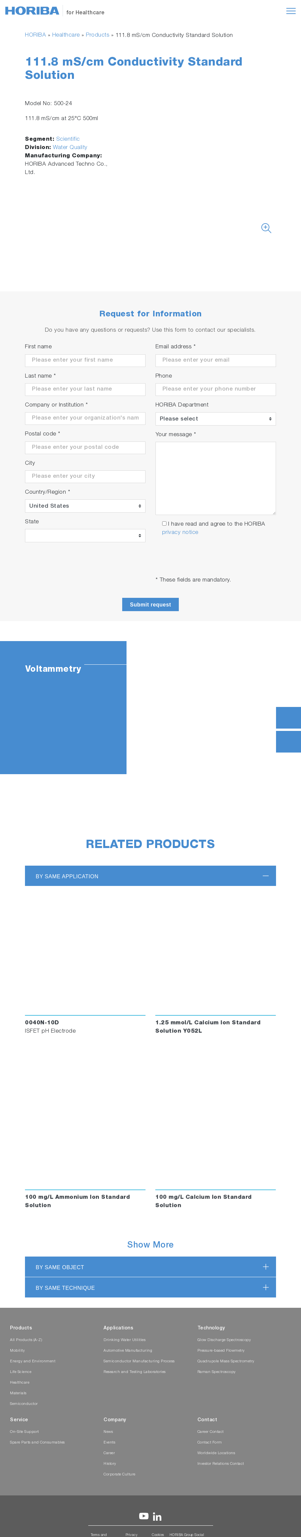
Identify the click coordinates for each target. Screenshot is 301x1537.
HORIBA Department (182, 405)
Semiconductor (24, 1404)
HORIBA (35, 35)
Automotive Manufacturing (128, 1351)
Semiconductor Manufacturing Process (139, 1361)
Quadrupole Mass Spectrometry (225, 1361)
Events (109, 1443)
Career (109, 1453)
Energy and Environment (32, 1361)
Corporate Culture (120, 1474)
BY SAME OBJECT (60, 1267)
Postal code (43, 434)
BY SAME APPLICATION (67, 876)
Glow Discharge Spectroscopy (224, 1340)
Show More (150, 1246)
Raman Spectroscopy (216, 1372)
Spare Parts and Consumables (37, 1443)
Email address (175, 347)
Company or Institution (56, 405)
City (30, 463)
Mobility (17, 1351)
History (110, 1464)
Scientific (68, 139)
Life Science (20, 1372)
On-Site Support (24, 1432)
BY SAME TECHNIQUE (65, 1288)
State (32, 522)
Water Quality (70, 148)
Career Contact (210, 1432)
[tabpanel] (150, 707)
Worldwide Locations (216, 1453)
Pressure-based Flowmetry (221, 1351)
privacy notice (180, 533)
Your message (175, 435)
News (108, 1432)
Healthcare (66, 35)
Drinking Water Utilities (125, 1340)
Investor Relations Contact (220, 1464)
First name (38, 347)
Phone (163, 376)
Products (97, 35)
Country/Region (47, 492)
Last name (40, 376)
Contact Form (209, 1443)
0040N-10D (42, 1023)
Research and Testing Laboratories (135, 1372)
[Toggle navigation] (291, 11)
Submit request (150, 604)
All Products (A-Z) (26, 1340)
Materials (18, 1393)
